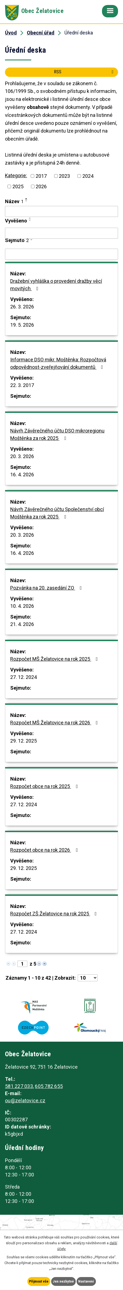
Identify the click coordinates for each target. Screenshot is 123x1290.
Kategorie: (16, 175)
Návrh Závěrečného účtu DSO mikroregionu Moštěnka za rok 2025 (57, 434)
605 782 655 (49, 1086)
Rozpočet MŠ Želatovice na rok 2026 (55, 722)
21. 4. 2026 (22, 624)
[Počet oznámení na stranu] (88, 977)
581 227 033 (19, 1086)
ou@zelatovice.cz (25, 1100)
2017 (41, 176)
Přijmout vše (38, 1281)
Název (14, 201)
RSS (84, 71)
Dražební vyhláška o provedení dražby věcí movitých (56, 284)
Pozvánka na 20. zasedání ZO (47, 588)
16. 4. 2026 (22, 474)
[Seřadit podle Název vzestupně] (26, 199)
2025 (17, 186)
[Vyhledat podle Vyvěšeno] (61, 233)
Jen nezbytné (63, 1281)
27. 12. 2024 (23, 677)
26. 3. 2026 (22, 307)
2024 (87, 176)
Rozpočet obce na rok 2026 (45, 850)
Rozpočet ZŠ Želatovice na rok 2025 (54, 914)
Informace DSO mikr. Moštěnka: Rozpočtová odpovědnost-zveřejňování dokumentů (58, 363)
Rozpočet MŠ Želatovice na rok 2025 (55, 659)
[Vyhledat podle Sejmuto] (61, 254)
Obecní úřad (40, 33)
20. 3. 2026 (22, 456)
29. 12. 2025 (23, 741)
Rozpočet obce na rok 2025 (45, 786)
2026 (41, 186)
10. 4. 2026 (22, 606)
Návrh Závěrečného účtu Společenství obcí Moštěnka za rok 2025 (57, 513)
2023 (64, 176)
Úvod (11, 33)
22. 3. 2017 (22, 385)
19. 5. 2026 (22, 325)
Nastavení (86, 1281)
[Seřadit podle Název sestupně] (26, 201)
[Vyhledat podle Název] (61, 211)
